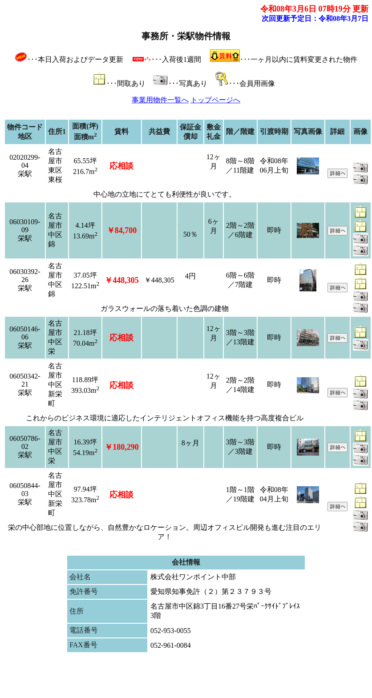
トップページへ (215, 100)
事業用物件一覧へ (160, 100)
